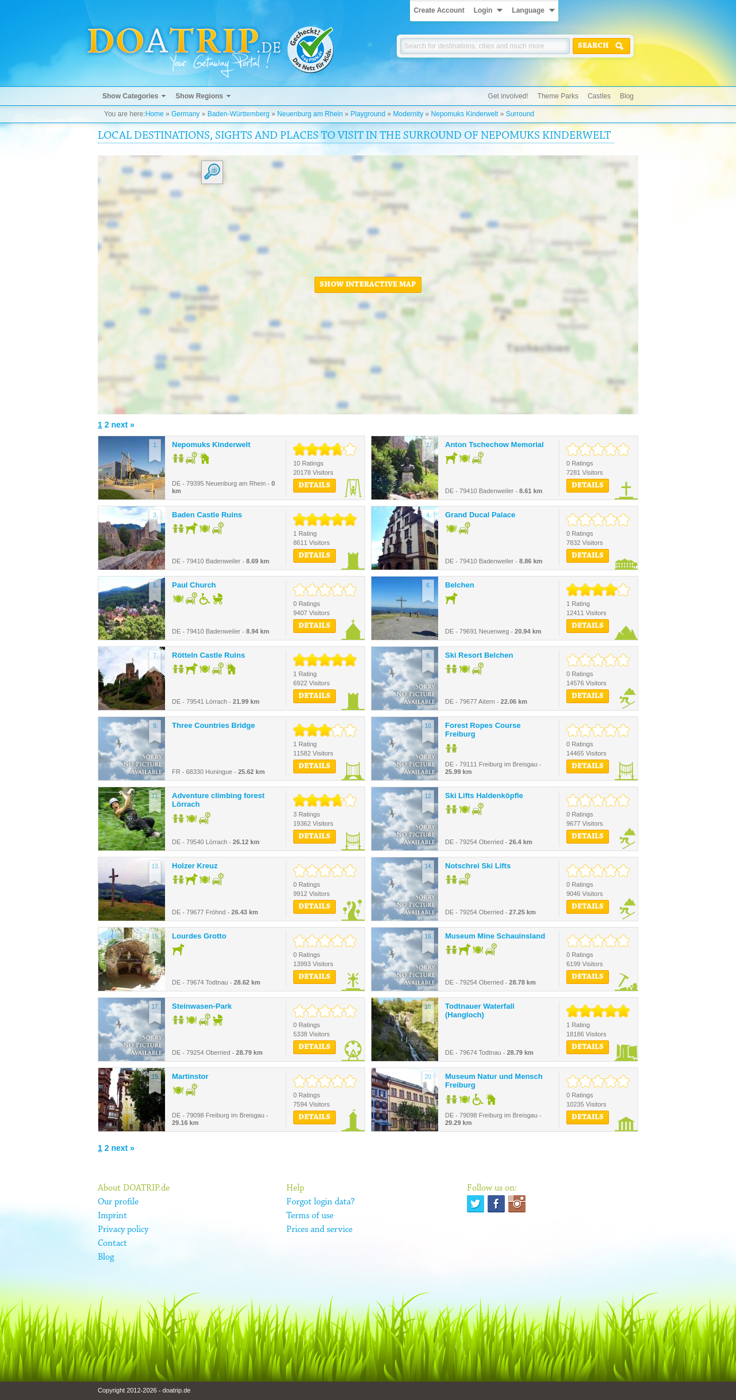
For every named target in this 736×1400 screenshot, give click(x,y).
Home (154, 114)
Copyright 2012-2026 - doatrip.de (144, 1390)
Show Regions (199, 96)
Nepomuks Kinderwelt (465, 114)
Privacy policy (123, 1229)
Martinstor (190, 1076)
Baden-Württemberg (239, 114)
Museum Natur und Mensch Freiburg (494, 1081)
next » (122, 424)
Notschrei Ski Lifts (478, 865)
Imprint (112, 1215)
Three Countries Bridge (213, 725)
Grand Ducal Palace (480, 514)
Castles (599, 96)
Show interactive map (368, 285)
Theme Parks (558, 96)
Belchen (459, 585)
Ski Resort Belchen (479, 655)
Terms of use (310, 1215)
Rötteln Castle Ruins (208, 655)
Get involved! (508, 96)
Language (528, 10)
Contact (112, 1243)
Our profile (118, 1202)
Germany (185, 114)
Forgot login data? (320, 1202)
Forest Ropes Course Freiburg (482, 730)
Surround (520, 114)
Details (314, 486)
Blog (627, 96)
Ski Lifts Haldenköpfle (484, 795)
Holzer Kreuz (194, 865)
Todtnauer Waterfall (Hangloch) (480, 1011)
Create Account (438, 10)
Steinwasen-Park (202, 1006)
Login (483, 10)
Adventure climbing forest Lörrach (218, 800)
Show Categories (130, 96)
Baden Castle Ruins (207, 514)
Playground (368, 114)
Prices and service (319, 1229)
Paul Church (194, 585)
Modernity (408, 114)
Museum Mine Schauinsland (495, 936)
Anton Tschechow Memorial (494, 444)
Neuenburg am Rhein (310, 114)
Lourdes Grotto (199, 936)
